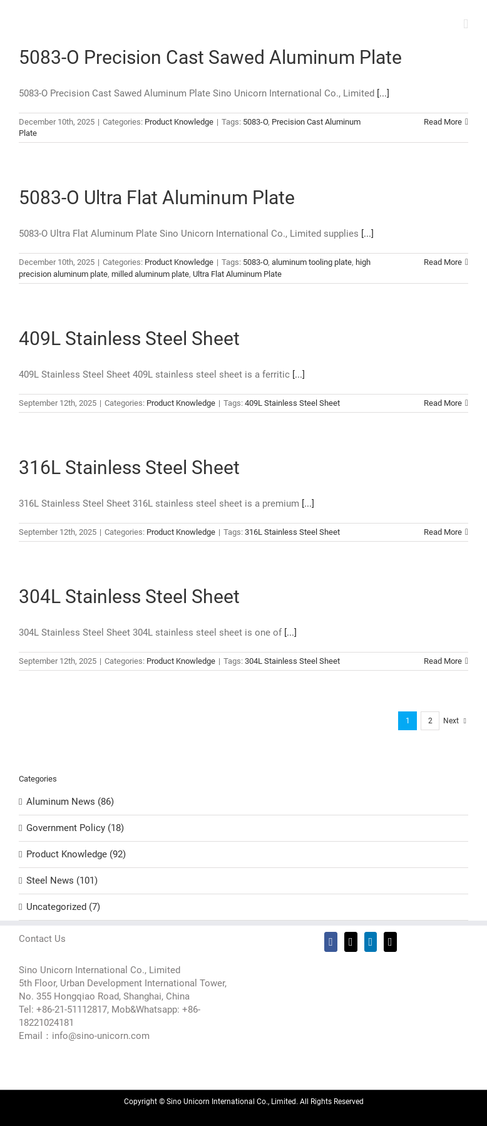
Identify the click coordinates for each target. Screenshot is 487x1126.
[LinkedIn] (370, 942)
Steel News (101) (62, 880)
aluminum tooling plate (312, 262)
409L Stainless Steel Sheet (129, 338)
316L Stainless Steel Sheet (129, 467)
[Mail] (390, 942)
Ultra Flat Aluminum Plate (237, 274)
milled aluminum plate (150, 274)
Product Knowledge (179, 122)
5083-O (255, 122)
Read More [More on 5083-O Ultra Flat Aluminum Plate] (443, 262)
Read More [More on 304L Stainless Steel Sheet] (443, 661)
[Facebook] (330, 942)
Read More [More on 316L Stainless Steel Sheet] (443, 532)
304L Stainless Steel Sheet (129, 596)
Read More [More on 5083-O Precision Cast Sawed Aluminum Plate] (443, 122)
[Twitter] (350, 942)
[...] (383, 93)
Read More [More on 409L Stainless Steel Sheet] (443, 403)
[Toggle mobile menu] (465, 24)
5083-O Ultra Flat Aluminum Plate (157, 198)
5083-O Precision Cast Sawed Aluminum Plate (210, 57)
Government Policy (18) (75, 828)
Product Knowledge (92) (76, 854)
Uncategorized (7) (63, 906)
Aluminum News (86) (70, 801)
